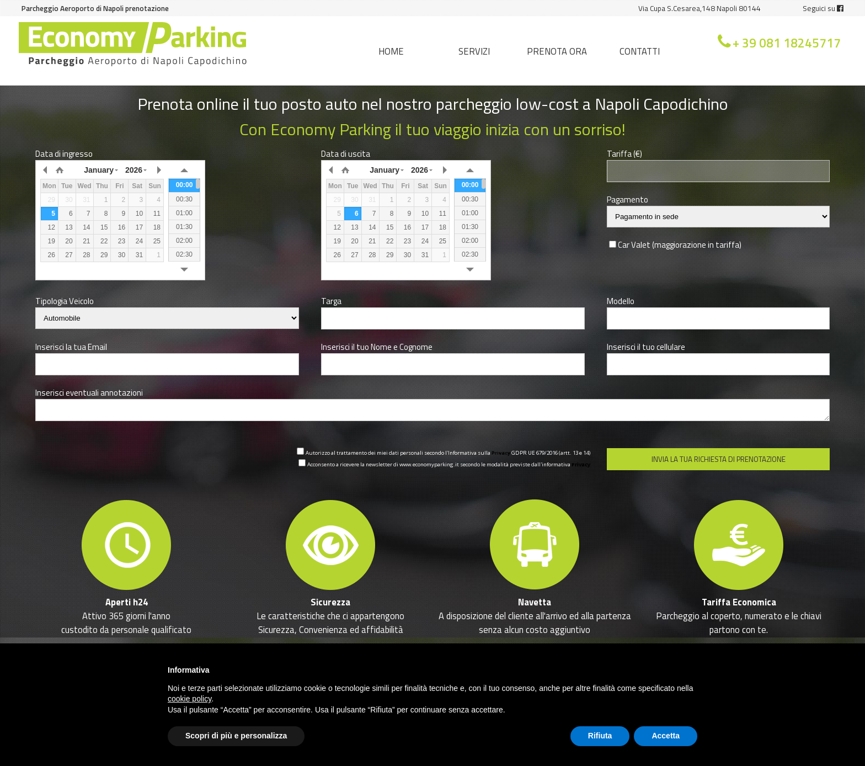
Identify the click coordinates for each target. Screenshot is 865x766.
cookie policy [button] (189, 698)
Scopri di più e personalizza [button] (236, 735)
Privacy (501, 452)
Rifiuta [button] (600, 735)
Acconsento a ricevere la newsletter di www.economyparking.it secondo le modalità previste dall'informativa (448, 464)
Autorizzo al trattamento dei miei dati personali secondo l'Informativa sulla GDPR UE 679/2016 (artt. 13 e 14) (448, 452)
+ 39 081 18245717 (787, 43)
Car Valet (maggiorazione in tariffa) (679, 244)
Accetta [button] (666, 735)
